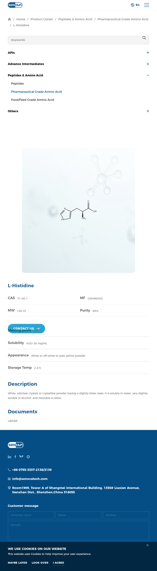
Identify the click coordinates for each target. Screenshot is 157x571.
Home (20, 19)
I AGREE (58, 562)
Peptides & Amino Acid (75, 19)
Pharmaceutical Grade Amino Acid (123, 19)
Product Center (42, 19)
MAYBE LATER (17, 562)
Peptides (17, 83)
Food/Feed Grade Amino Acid (32, 100)
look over (40, 562)
